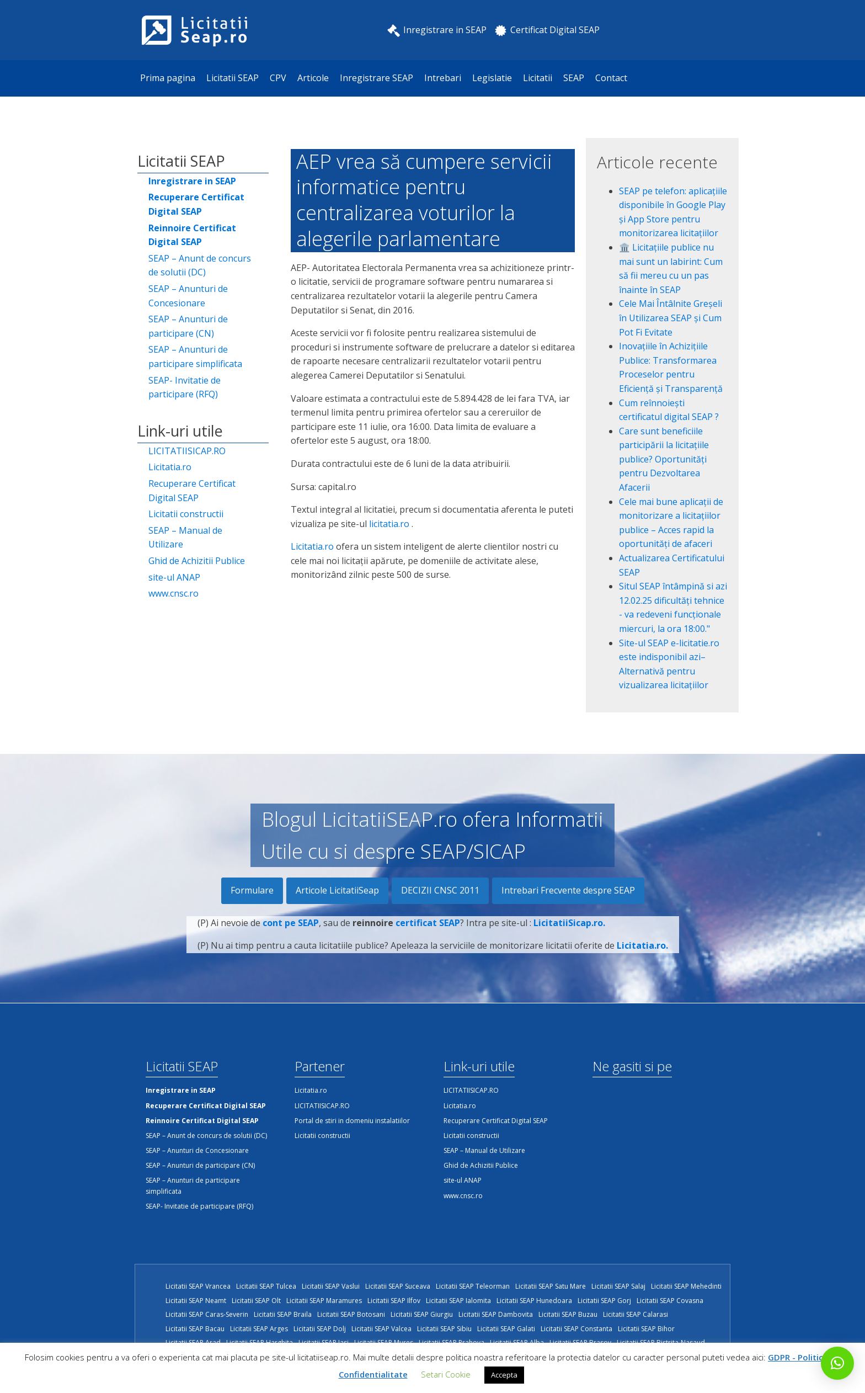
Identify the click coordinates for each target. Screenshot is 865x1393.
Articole (313, 78)
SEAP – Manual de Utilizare (185, 537)
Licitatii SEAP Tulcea (266, 1286)
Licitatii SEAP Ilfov (393, 1300)
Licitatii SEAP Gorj (604, 1300)
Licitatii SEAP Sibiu (444, 1328)
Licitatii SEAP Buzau (567, 1314)
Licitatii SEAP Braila (283, 1314)
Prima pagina (167, 78)
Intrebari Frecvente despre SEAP (568, 890)
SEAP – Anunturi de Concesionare (188, 296)
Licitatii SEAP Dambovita (495, 1314)
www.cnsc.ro (173, 593)
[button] (837, 1363)
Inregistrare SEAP (376, 78)
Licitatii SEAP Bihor (646, 1328)
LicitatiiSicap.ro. (569, 928)
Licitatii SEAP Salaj (618, 1286)
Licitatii (537, 78)
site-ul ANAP (174, 577)
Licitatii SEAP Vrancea (198, 1286)
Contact (611, 78)
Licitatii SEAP (232, 78)
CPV (278, 78)
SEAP (573, 78)
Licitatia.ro (169, 467)
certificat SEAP (428, 928)
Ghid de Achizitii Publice (196, 561)
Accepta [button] (504, 1375)
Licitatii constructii (185, 514)
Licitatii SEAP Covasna (670, 1300)
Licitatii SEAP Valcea (381, 1328)
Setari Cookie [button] (446, 1374)
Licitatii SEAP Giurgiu (422, 1314)
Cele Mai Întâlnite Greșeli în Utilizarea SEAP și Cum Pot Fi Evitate (670, 317)
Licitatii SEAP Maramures (324, 1300)
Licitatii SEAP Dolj (319, 1328)
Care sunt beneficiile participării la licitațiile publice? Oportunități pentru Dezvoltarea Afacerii (664, 459)
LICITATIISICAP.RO (187, 451)
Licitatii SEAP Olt (256, 1300)
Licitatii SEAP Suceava (397, 1286)
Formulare (252, 890)
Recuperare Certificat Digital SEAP (192, 490)
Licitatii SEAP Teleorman (473, 1286)
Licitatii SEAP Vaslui (331, 1286)
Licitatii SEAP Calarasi (635, 1314)
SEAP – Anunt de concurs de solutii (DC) (199, 265)
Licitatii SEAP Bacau (195, 1328)
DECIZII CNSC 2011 (440, 890)
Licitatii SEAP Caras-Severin (206, 1314)
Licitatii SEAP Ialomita (458, 1300)
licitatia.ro (389, 524)
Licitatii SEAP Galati (506, 1328)
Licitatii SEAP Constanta (576, 1328)
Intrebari (442, 78)
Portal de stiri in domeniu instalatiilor (352, 1120)
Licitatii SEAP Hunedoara (534, 1300)
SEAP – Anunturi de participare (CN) (188, 326)
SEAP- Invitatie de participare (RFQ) (184, 387)
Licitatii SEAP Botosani (351, 1314)
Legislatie (492, 78)
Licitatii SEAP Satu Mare (550, 1286)
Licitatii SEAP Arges (259, 1328)
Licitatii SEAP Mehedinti (686, 1286)
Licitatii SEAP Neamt (195, 1300)
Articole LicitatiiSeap (337, 890)
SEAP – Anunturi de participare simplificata (195, 356)
